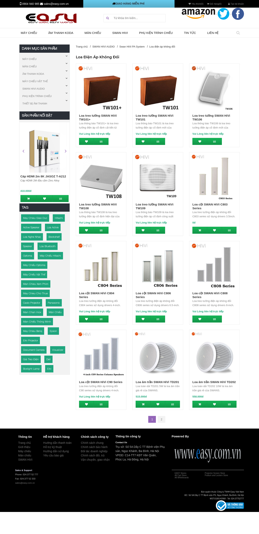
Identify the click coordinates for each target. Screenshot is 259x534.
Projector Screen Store (215, 473)
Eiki (49, 368)
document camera (34, 349)
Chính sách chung (92, 442)
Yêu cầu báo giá (53, 455)
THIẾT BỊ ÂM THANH (34, 103)
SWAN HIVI (120, 32)
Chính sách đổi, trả (93, 455)
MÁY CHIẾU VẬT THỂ (35, 81)
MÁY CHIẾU (29, 59)
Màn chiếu (92, 32)
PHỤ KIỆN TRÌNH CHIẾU (37, 96)
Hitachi (59, 217)
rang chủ (25, 442)
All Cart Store (181, 475)
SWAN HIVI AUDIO (33, 88)
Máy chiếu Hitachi (50, 255)
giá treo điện (31, 359)
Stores (183, 473)
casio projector (31, 302)
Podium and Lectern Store (216, 475)
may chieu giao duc (35, 217)
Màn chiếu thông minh (37, 321)
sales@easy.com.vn (56, 3)
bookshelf (54, 236)
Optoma (27, 255)
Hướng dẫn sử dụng (56, 451)
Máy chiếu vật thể (34, 274)
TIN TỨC (190, 32)
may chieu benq (32, 331)
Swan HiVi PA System (132, 46)
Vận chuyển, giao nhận (95, 459)
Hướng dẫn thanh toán (57, 442)
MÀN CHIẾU (29, 66)
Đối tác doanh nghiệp (94, 451)
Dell (48, 359)
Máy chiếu (29, 32)
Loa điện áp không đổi (162, 46)
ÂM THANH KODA (33, 73)
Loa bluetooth (48, 246)
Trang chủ (82, 46)
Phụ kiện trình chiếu (156, 32)
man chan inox (32, 312)
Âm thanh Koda (60, 32)
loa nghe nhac (32, 236)
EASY (177, 473)
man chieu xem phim (35, 283)
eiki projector (30, 340)
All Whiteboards (182, 477)
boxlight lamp (31, 368)
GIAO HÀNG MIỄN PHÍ (129, 3)
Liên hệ (212, 32)
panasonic (54, 302)
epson (53, 331)
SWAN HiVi (25, 459)
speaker (27, 246)
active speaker (31, 227)
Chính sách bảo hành (94, 447)
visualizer (57, 349)
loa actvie (53, 227)
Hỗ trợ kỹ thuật (52, 447)
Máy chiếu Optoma (34, 265)
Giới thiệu (24, 447)
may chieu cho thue (35, 293)
